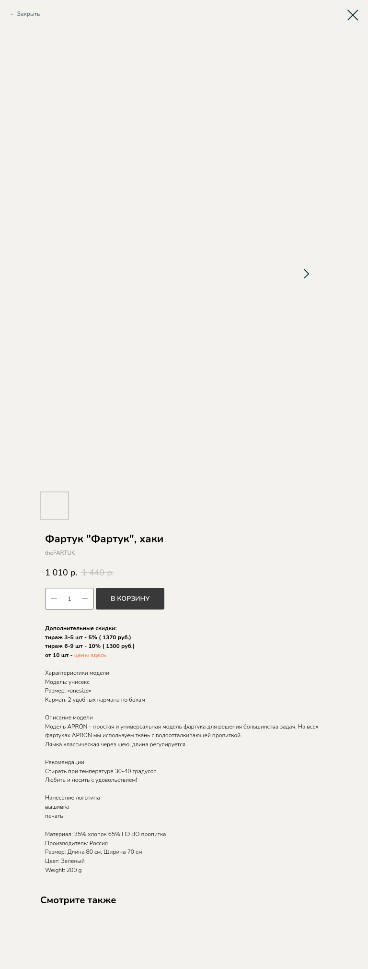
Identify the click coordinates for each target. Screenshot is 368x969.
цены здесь (90, 655)
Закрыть (28, 14)
